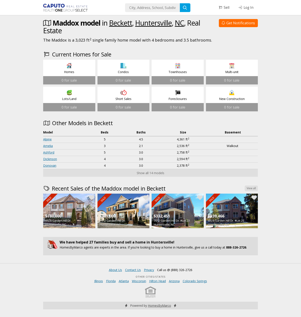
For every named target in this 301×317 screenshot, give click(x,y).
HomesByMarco (159, 305)
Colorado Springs (195, 281)
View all (251, 188)
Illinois (98, 281)
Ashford (48, 152)
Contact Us (133, 270)
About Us (115, 270)
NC (179, 23)
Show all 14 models (150, 173)
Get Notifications (238, 22)
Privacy (149, 270)
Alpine (47, 139)
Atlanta (124, 281)
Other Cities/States (151, 276)
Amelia (48, 146)
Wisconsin (139, 281)
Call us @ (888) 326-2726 (174, 270)
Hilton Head (157, 281)
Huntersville (153, 23)
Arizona (174, 281)
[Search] (185, 7)
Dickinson (50, 159)
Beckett (120, 23)
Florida (111, 281)
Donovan (49, 165)
